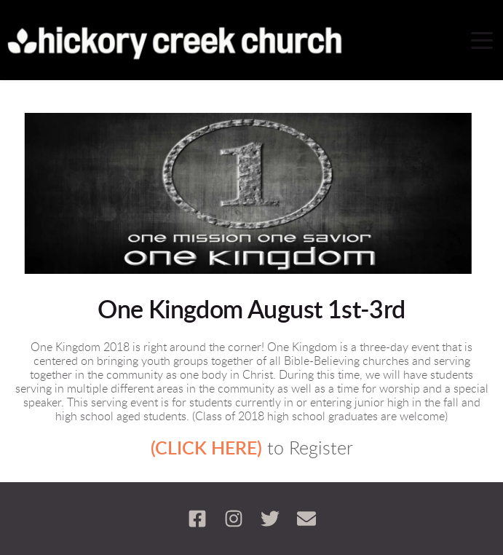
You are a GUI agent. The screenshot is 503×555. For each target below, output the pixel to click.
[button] (482, 40)
